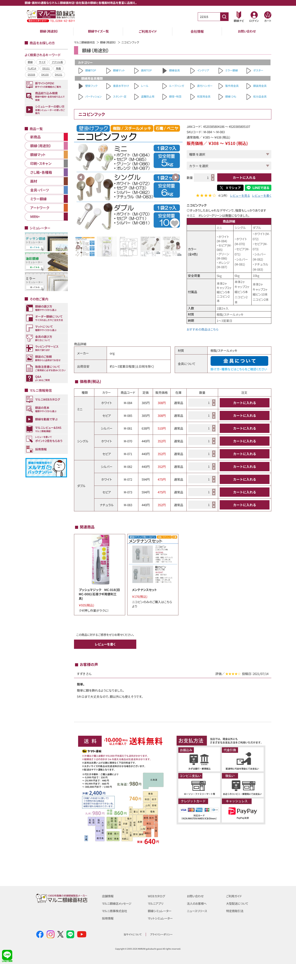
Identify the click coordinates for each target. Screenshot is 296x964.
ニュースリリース (197, 910)
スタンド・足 (119, 96)
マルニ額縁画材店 (85, 42)
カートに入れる (244, 177)
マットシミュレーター (161, 918)
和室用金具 (203, 96)
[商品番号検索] (224, 17)
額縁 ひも (230, 96)
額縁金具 (174, 70)
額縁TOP (90, 70)
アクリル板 (57, 62)
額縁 (30, 62)
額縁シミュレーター (160, 910)
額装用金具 (260, 86)
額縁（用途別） (49, 31)
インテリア (203, 70)
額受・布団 (175, 96)
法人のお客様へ (197, 903)
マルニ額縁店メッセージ (118, 903)
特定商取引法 (235, 910)
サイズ (42, 62)
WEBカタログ (157, 896)
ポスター (258, 70)
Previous (81, 177)
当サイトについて (133, 934)
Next (175, 177)
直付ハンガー (205, 86)
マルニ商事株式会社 (115, 910)
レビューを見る (240, 196)
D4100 (45, 74)
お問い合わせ (246, 31)
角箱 (58, 68)
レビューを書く (261, 196)
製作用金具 (232, 86)
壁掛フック (91, 86)
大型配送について (238, 903)
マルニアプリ (156, 903)
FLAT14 (32, 68)
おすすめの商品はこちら (203, 329)
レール (144, 86)
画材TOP (146, 70)
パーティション (93, 96)
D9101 (46, 68)
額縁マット (119, 70)
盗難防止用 (147, 96)
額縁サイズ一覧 (98, 31)
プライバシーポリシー (161, 934)
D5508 (31, 74)
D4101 (58, 74)
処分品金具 (260, 96)
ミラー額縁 (231, 70)
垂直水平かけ (121, 86)
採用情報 (108, 918)
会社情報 (197, 31)
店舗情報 (108, 896)
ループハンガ (176, 86)
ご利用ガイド (148, 31)
